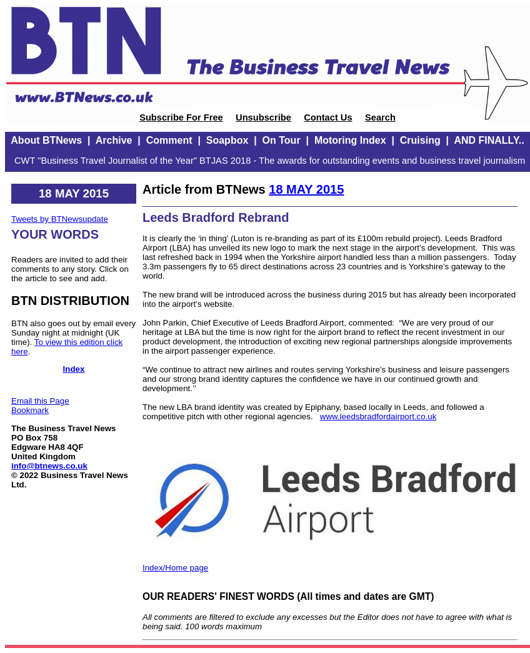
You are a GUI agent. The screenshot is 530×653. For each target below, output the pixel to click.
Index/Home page (175, 567)
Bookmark (30, 410)
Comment (169, 140)
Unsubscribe (263, 117)
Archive (114, 140)
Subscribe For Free (181, 117)
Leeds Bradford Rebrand (215, 217)
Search (380, 117)
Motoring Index (350, 140)
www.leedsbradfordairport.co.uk (378, 416)
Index (74, 369)
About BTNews (46, 140)
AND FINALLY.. (489, 140)
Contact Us (328, 117)
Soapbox (227, 140)
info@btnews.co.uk (49, 466)
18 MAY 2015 (306, 189)
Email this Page (40, 401)
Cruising (420, 140)
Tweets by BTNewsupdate (59, 219)
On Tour (281, 140)
